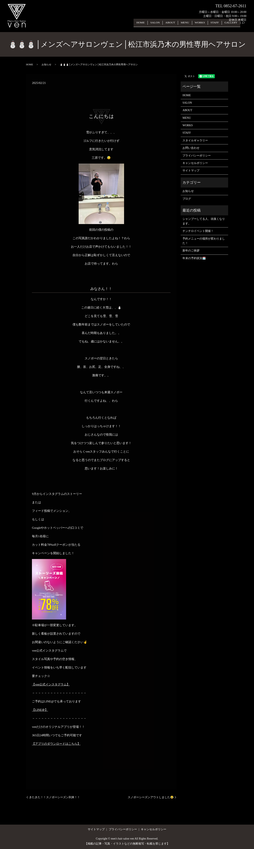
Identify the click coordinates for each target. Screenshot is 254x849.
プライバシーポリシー (196, 155)
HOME (147, 25)
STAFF (216, 25)
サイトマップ (190, 170)
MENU (189, 25)
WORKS (202, 25)
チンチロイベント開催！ (198, 231)
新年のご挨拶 (190, 250)
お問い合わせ (190, 147)
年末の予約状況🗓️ (194, 258)
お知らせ (46, 64)
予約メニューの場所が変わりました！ (203, 241)
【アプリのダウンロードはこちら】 (56, 743)
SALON (161, 25)
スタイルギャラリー (195, 140)
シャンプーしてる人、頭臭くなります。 (203, 221)
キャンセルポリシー (195, 163)
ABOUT (175, 25)
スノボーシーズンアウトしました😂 (151, 797)
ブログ (186, 198)
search (245, 25)
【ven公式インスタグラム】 (51, 684)
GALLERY (231, 25)
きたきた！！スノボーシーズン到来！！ (54, 797)
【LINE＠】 (40, 709)
